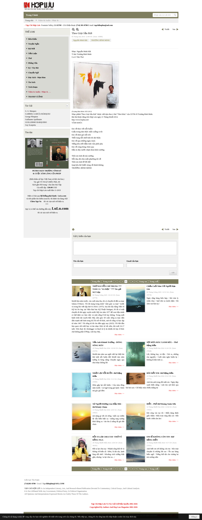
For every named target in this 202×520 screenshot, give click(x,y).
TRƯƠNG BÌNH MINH (100, 40)
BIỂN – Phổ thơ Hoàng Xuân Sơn (161, 404)
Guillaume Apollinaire (33, 119)
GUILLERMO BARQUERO (36, 122)
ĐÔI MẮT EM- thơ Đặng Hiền (160, 373)
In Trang (73, 229)
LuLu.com (62, 196)
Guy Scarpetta (30, 125)
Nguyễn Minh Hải (80, 40)
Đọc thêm (118, 334)
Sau (174, 29)
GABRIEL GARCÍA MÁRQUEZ (37, 114)
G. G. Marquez (30, 111)
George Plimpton (31, 117)
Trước (167, 29)
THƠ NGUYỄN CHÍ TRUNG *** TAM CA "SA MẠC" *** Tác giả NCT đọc (106, 289)
